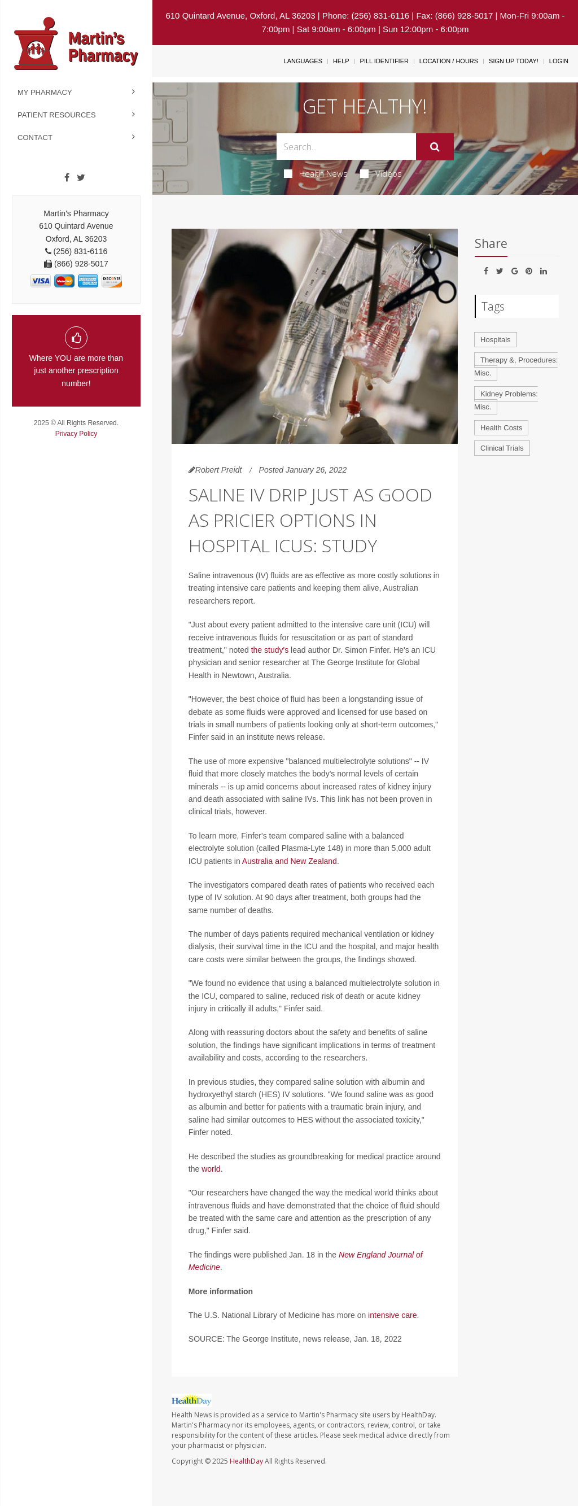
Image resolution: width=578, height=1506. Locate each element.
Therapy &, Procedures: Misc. (516, 366)
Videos (381, 173)
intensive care (392, 1315)
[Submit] (435, 146)
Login (558, 61)
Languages (303, 61)
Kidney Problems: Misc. (506, 400)
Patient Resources (56, 115)
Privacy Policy (76, 434)
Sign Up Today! (513, 61)
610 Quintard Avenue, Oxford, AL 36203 (240, 15)
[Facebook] (66, 177)
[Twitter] (81, 177)
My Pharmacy (44, 92)
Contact (34, 137)
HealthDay (246, 1461)
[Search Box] (346, 146)
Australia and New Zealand (289, 861)
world (211, 1168)
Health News (316, 173)
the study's (270, 649)
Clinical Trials (502, 448)
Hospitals (495, 339)
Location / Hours (448, 61)
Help (341, 61)
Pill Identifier (384, 61)
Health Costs (501, 428)
